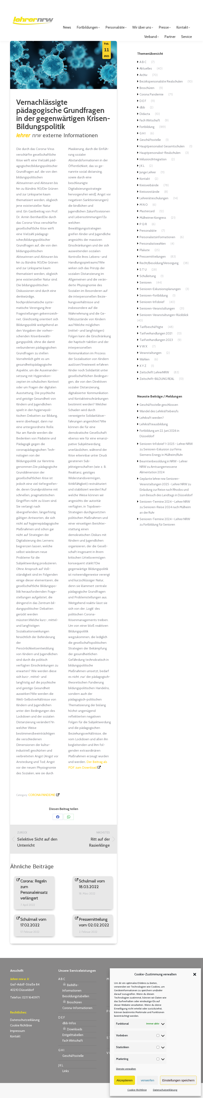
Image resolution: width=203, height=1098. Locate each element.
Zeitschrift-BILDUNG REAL (157, 394)
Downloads (72, 1043)
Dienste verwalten (126, 1068)
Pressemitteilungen (153, 271)
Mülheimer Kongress (153, 233)
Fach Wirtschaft (150, 135)
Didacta (145, 129)
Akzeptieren (124, 1080)
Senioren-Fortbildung (154, 310)
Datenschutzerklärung (165, 1089)
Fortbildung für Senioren (159, 539)
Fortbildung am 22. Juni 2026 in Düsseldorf (159, 448)
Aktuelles (146, 83)
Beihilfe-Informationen (71, 1002)
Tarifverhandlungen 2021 (156, 348)
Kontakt (145, 194)
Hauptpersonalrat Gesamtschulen (162, 161)
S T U (143, 284)
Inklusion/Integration (153, 174)
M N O (144, 220)
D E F (143, 116)
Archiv (143, 90)
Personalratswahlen (153, 258)
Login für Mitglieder (175, 10)
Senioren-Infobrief (152, 317)
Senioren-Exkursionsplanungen (160, 304)
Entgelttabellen (72, 1050)
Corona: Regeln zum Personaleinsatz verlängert (34, 905)
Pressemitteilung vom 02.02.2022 (94, 937)
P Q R (143, 239)
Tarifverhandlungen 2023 (156, 355)
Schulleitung (148, 291)
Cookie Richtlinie (21, 1040)
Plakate (145, 265)
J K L (142, 181)
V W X (143, 361)
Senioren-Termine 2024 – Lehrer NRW (165, 516)
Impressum (17, 1046)
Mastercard (147, 226)
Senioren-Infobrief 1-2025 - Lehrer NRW (166, 459)
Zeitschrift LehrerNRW (154, 387)
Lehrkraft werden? (152, 433)
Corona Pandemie (41, 810)
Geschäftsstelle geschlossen (159, 420)
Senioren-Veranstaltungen (157, 323)
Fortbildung (147, 142)
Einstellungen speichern (178, 1080)
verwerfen (147, 1080)
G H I (142, 148)
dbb (142, 122)
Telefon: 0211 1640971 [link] (25, 1012)
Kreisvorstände (149, 207)
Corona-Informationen (77, 1023)
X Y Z (143, 381)
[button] (195, 974)
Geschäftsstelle (150, 155)
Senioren (146, 297)
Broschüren (147, 103)
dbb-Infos (69, 1038)
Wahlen (145, 374)
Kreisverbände (149, 200)
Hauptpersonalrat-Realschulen (160, 168)
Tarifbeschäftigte (151, 342)
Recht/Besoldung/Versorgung (159, 278)
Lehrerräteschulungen (154, 213)
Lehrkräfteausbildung (154, 439)
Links (65, 1086)
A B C (143, 77)
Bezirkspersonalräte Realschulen (161, 96)
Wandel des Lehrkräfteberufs (159, 426)
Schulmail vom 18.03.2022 (92, 899)
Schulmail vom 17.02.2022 (33, 937)
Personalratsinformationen (157, 252)
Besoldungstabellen (75, 1011)
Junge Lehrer (148, 187)
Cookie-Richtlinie (137, 1089)
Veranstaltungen (150, 368)
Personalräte (148, 245)
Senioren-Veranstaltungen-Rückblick (164, 330)
